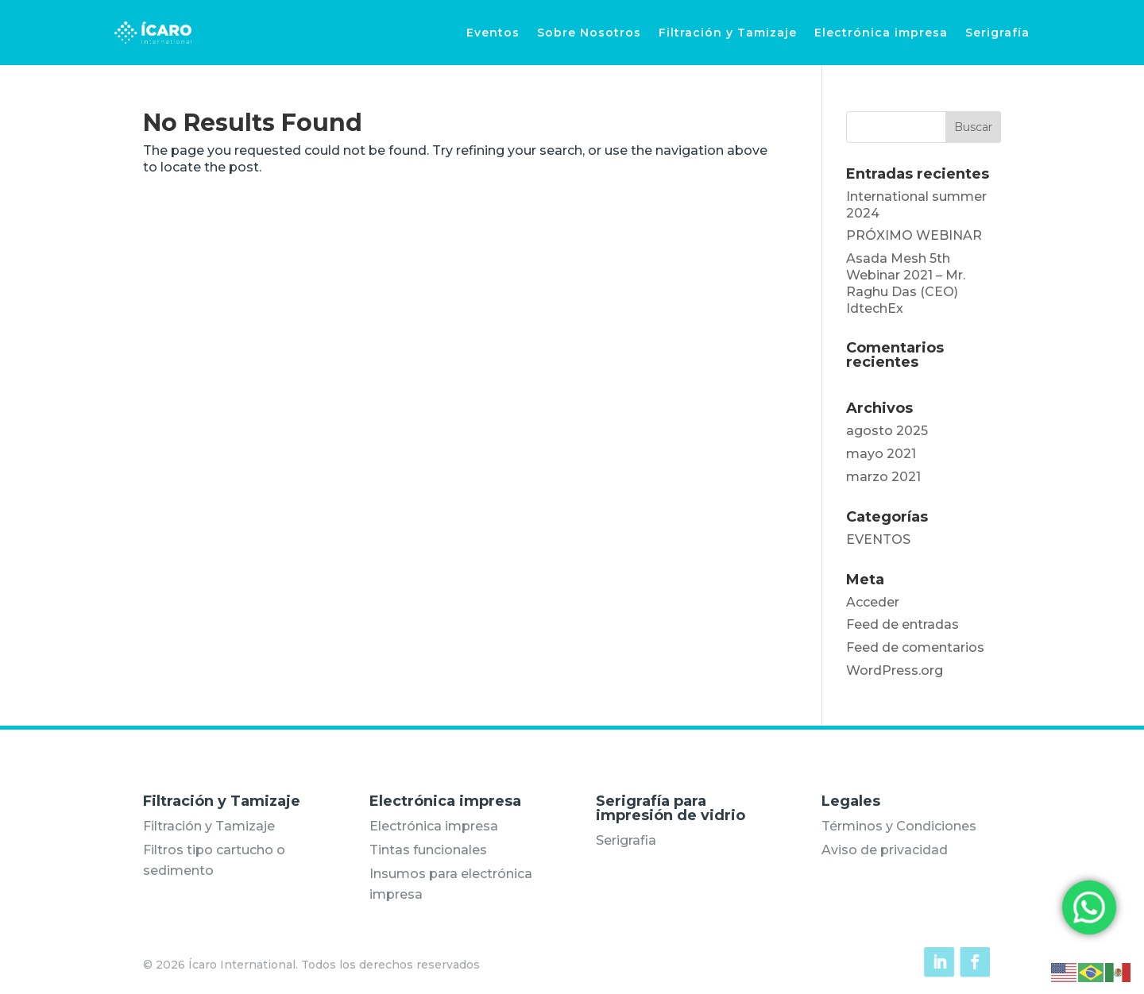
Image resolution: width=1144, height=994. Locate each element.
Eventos (493, 32)
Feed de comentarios (915, 647)
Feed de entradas (902, 624)
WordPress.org (894, 670)
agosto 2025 (887, 430)
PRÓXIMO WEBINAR (914, 235)
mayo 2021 (881, 453)
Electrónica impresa (881, 32)
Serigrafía (997, 32)
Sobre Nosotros (589, 32)
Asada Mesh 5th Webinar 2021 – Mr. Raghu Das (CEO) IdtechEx (905, 283)
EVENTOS (878, 539)
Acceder (872, 602)
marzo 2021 (883, 476)
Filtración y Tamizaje (728, 32)
